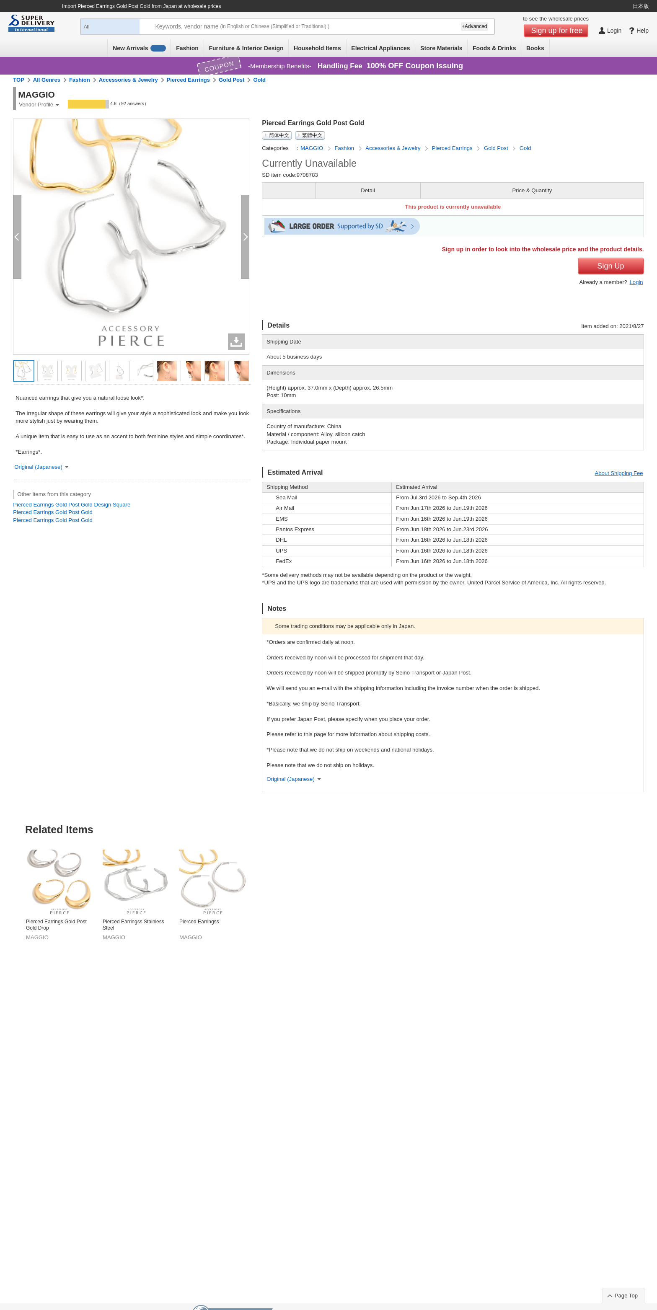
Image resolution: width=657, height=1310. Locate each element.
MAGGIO (312, 148)
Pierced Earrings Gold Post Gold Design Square (71, 504)
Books (535, 48)
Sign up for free (557, 30)
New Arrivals (139, 48)
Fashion (187, 48)
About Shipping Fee (619, 473)
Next (643, 875)
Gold (259, 80)
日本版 (641, 6)
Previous (13, 875)
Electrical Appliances (380, 48)
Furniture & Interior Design (246, 48)
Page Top (626, 1295)
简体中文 (279, 135)
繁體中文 (312, 135)
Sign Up (611, 266)
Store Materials (441, 48)
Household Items (317, 48)
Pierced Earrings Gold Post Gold (52, 512)
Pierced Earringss (199, 922)
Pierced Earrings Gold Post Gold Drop (56, 925)
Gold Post (231, 80)
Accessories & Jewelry (128, 80)
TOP (18, 80)
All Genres (46, 80)
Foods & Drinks (494, 48)
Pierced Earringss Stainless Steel (133, 925)
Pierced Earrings (188, 80)
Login (636, 282)
